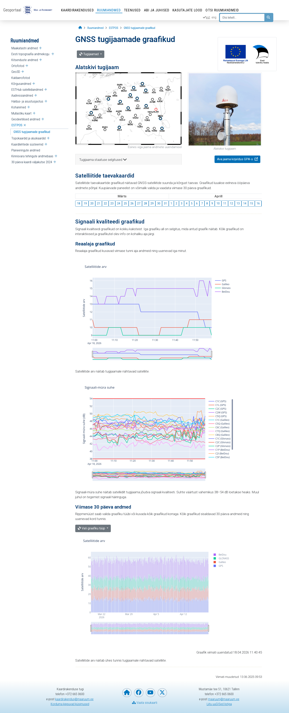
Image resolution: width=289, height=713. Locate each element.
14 (244, 203)
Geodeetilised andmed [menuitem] (25, 119)
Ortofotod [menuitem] (17, 66)
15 (251, 203)
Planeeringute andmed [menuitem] (25, 150)
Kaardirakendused (77, 10)
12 (231, 203)
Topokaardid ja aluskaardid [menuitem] (28, 138)
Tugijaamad (89, 54)
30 (158, 203)
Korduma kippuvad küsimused (70, 704)
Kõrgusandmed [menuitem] (21, 84)
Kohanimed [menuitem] (18, 107)
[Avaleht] (80, 27)
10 (218, 203)
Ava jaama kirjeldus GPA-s (235, 159)
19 (85, 203)
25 (125, 203)
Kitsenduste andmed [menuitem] (24, 60)
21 (98, 203)
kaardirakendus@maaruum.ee (74, 699)
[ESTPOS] (113, 28)
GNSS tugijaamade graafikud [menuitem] (32, 132)
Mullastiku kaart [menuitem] (21, 113)
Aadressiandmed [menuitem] (22, 95)
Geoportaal (12, 10)
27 (138, 203)
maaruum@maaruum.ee (223, 699)
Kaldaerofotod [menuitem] (20, 78)
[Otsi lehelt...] (242, 17)
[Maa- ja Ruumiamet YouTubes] (150, 692)
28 (145, 203)
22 (105, 203)
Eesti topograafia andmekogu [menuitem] (30, 54)
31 (165, 203)
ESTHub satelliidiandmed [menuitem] (27, 90)
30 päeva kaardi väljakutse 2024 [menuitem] (31, 162)
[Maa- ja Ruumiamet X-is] (162, 692)
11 (224, 203)
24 (118, 203)
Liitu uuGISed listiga (219, 704)
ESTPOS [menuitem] (16, 125)
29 (152, 203)
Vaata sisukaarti (144, 703)
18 (78, 203)
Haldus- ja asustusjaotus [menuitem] (27, 101)
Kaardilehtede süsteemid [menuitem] (27, 144)
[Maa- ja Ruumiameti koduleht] (127, 692)
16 (258, 203)
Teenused (132, 10)
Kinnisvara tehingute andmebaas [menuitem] (32, 156)
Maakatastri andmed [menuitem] (24, 48)
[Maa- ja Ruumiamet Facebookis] (138, 692)
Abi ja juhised (156, 10)
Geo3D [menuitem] (15, 72)
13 (238, 203)
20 (92, 203)
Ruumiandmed (109, 10)
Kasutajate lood (187, 10)
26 (132, 203)
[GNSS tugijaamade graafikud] (139, 28)
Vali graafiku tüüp (92, 528)
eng (214, 17)
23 (112, 203)
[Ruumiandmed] (95, 28)
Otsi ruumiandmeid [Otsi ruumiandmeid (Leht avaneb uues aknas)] (222, 10)
